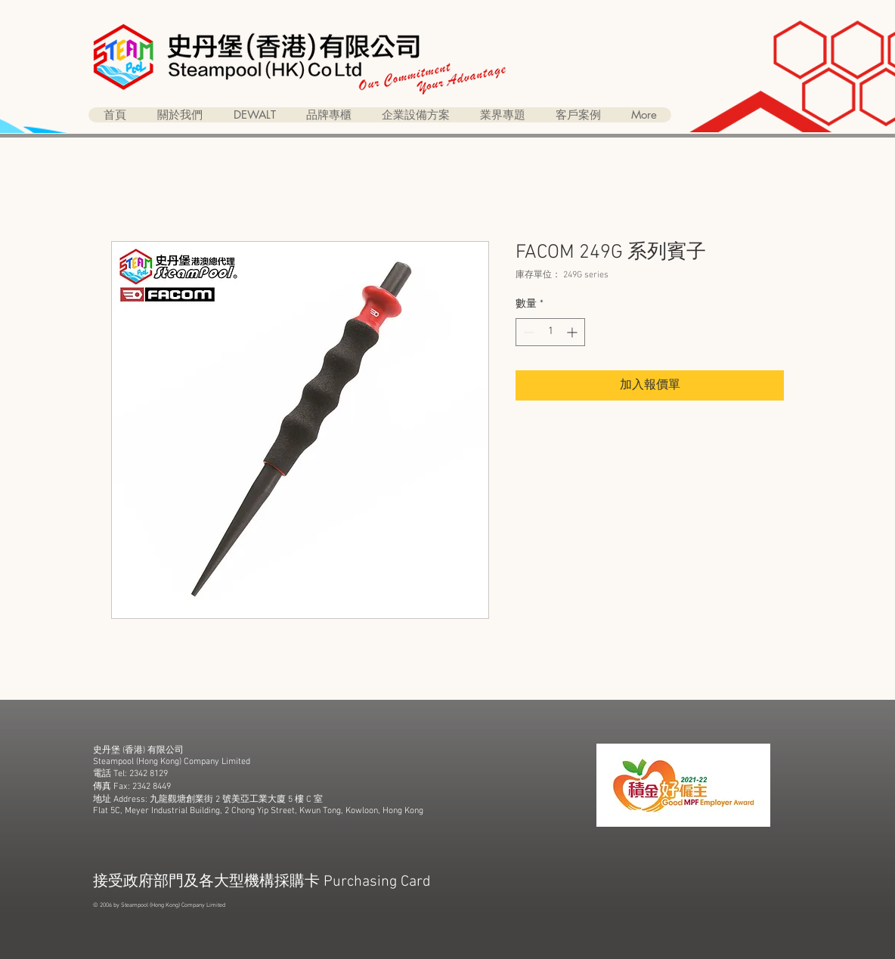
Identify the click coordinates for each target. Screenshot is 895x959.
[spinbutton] (550, 332)
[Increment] (573, 332)
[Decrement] (527, 332)
